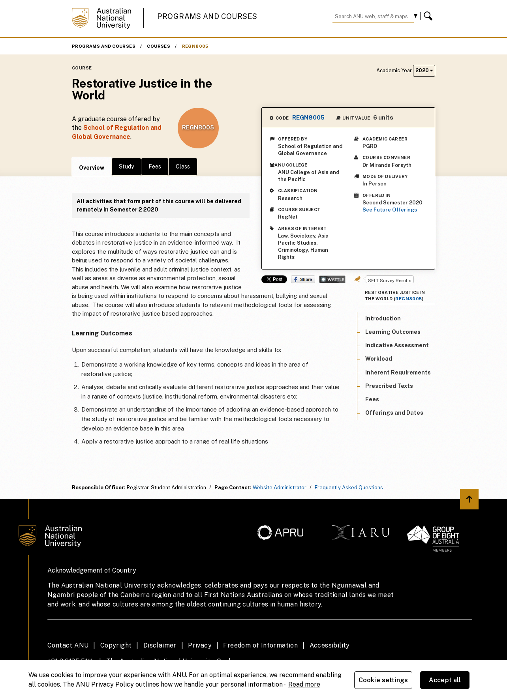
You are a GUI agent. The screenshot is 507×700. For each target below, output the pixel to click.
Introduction (383, 318)
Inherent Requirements (398, 372)
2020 (424, 70)
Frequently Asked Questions (349, 487)
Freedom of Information (260, 645)
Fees (154, 166)
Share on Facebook (303, 279)
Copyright (116, 645)
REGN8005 (195, 46)
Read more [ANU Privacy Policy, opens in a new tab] (304, 684)
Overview (91, 168)
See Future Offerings (389, 210)
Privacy (200, 645)
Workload (378, 359)
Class (183, 166)
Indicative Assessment (397, 345)
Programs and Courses (207, 16)
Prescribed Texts (389, 386)
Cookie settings (383, 680)
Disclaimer (160, 645)
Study (126, 166)
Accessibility (330, 645)
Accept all (445, 680)
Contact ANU (67, 645)
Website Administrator (279, 487)
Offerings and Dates (394, 413)
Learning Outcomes (393, 332)
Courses (158, 46)
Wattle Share (332, 279)
